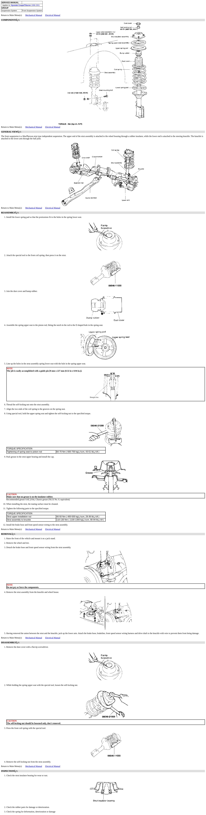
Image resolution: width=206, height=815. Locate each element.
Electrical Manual (52, 15)
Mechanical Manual (33, 15)
